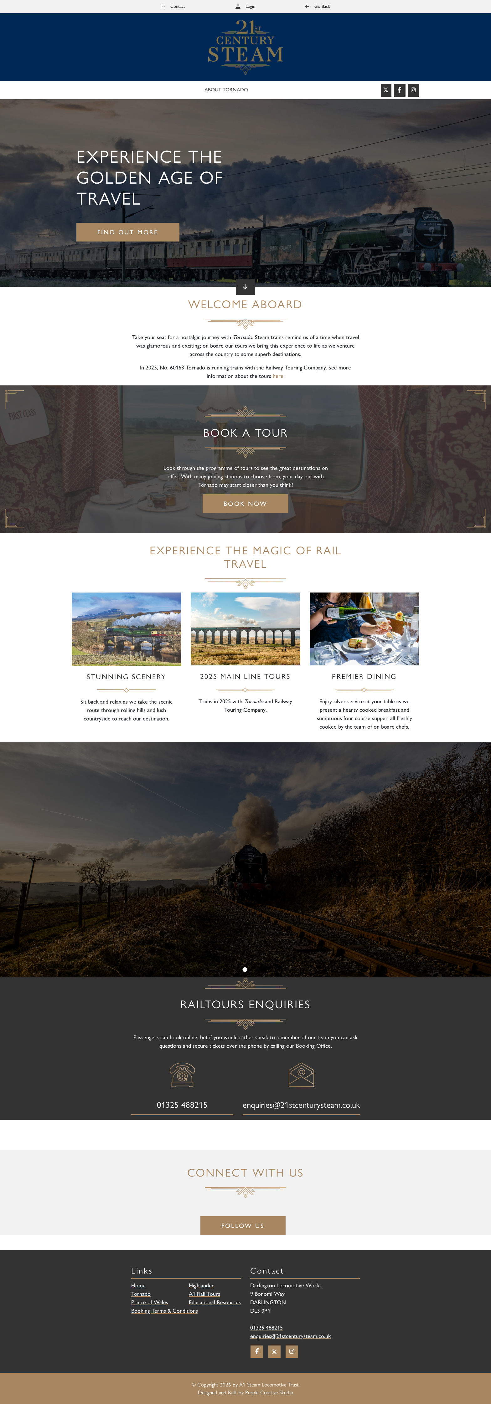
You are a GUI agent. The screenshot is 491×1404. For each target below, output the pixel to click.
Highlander (201, 1285)
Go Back (317, 6)
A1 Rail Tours (204, 1293)
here (278, 376)
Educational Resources (215, 1302)
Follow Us (243, 1225)
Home (138, 1285)
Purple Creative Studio (269, 1392)
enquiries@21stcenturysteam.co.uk (290, 1336)
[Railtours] (245, 47)
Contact (173, 6)
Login (250, 6)
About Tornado (226, 90)
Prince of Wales (149, 1302)
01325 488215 (266, 1327)
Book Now (245, 503)
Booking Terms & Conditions (164, 1310)
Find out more (127, 232)
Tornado (141, 1293)
